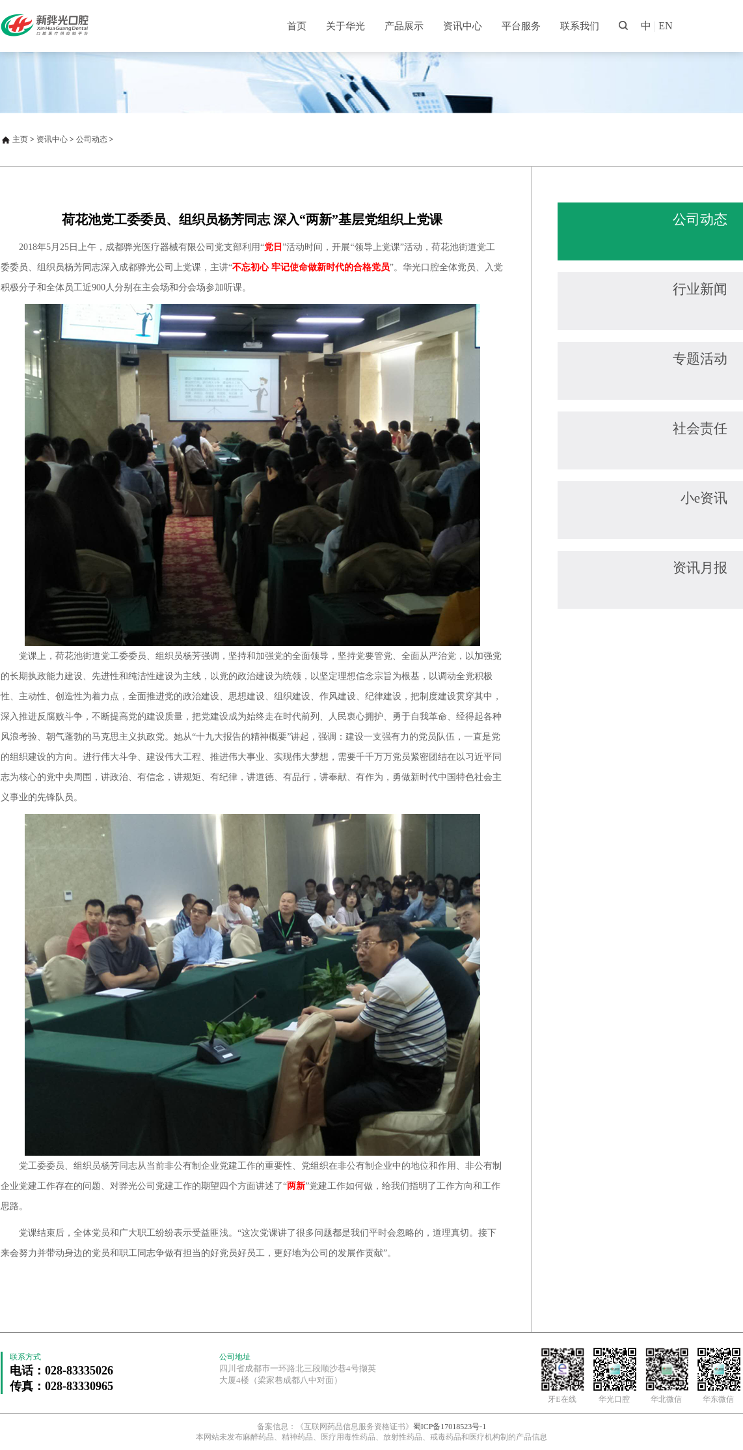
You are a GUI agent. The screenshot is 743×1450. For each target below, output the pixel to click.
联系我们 (579, 26)
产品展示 (404, 26)
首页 (296, 26)
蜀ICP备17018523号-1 (450, 1426)
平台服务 (521, 26)
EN (665, 25)
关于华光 (345, 26)
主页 (20, 139)
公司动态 (91, 139)
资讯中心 (462, 26)
